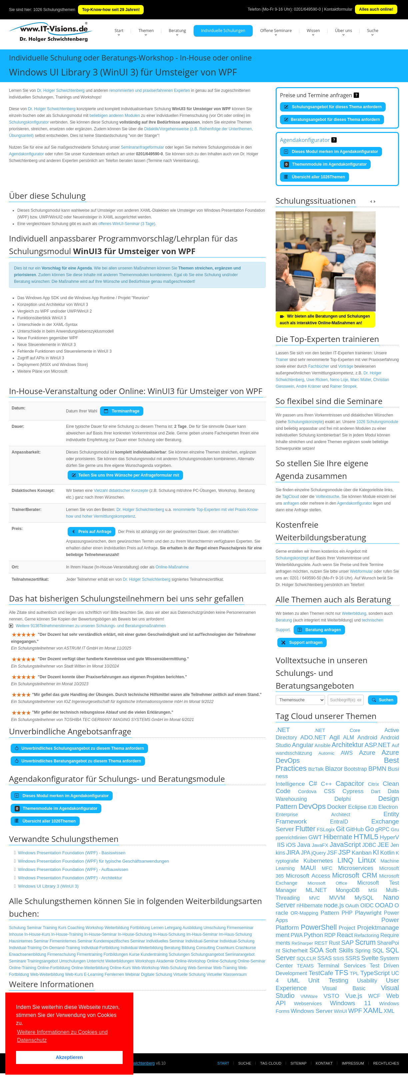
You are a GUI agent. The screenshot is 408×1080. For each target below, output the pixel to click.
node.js (334, 905)
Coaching (76, 927)
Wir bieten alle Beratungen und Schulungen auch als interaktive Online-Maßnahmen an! (325, 319)
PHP (347, 913)
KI (376, 852)
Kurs (62, 927)
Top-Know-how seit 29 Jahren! (111, 9)
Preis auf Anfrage (91, 531)
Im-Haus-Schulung (235, 934)
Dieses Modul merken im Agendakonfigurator (331, 151)
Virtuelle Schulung (189, 974)
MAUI (308, 867)
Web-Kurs (74, 974)
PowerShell (319, 927)
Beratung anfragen (319, 629)
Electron (388, 807)
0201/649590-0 (307, 9)
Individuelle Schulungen (223, 30)
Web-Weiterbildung (47, 974)
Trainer (282, 359)
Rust (334, 943)
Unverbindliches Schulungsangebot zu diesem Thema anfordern (79, 748)
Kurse (134, 954)
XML (389, 1011)
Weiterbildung (117, 927)
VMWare (309, 996)
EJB (372, 807)
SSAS (324, 958)
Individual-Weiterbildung (142, 947)
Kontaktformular (338, 9)
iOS (291, 845)
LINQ (345, 860)
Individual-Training (25, 947)
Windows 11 (350, 1003)
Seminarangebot (240, 954)
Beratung (177, 30)
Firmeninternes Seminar (71, 941)
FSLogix (326, 829)
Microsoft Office (327, 883)
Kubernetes (318, 860)
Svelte (370, 957)
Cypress (353, 791)
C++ (326, 783)
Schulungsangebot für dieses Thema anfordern (333, 107)
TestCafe (321, 972)
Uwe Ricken (317, 379)
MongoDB (347, 890)
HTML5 (366, 836)
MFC (327, 868)
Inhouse (16, 934)
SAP (347, 942)
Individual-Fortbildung (100, 947)
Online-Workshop (190, 961)
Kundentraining (154, 954)
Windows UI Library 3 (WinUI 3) (48, 886)
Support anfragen (302, 642)
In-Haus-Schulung (169, 934)
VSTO (331, 996)
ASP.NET (377, 744)
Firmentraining (89, 954)
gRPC (382, 829)
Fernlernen (114, 974)
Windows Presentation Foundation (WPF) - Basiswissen (71, 852)
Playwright (368, 912)
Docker (337, 806)
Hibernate (337, 837)
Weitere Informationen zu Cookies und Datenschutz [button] (62, 1036)
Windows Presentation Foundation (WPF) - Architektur (70, 877)
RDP (330, 935)
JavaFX (320, 845)
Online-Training (22, 967)
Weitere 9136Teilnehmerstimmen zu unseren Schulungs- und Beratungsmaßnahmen (87, 625)
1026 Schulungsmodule (377, 421)
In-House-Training (67, 934)
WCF (374, 996)
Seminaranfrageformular (142, 147)
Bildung (188, 947)
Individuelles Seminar (165, 941)
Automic (326, 753)
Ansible (323, 745)
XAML (372, 1011)
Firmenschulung (61, 954)
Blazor (334, 768)
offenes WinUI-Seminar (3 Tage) (126, 223)
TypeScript (375, 972)
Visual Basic (344, 988)
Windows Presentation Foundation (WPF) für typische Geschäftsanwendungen (93, 861)
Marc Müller (360, 379)
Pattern (330, 912)
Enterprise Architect (313, 814)
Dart (375, 791)
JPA (305, 853)
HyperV (389, 837)
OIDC (367, 905)
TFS (341, 973)
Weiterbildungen (119, 961)
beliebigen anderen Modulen (114, 115)
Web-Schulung (174, 967)
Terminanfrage (121, 411)
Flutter (305, 829)
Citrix (373, 784)
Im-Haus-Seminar (202, 934)
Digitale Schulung (156, 974)
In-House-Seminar (100, 934)
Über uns (343, 30)
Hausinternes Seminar (29, 941)
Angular (302, 744)
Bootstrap (355, 769)
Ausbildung (192, 927)
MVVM (337, 898)
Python (313, 934)
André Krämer (308, 386)
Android (367, 737)
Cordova (307, 791)
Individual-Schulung (237, 941)
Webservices (308, 1003)
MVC (314, 898)
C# (313, 783)
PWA (297, 935)
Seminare (17, 961)
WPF (355, 1010)
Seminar (34, 927)
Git (340, 829)
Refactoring (366, 935)
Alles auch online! (376, 9)
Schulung (17, 927)
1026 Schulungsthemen (54, 9)
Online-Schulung (222, 961)
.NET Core (337, 730)
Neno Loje (339, 379)
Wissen (313, 30)
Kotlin (387, 852)
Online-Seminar (251, 961)
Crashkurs (225, 947)
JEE (383, 844)
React (345, 934)
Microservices (355, 868)
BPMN (377, 768)
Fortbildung (140, 927)
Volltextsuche (327, 496)
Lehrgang (173, 927)
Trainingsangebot (42, 961)
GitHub (355, 829)
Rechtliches (386, 1063)
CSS (329, 791)
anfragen (291, 503)
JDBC (369, 845)
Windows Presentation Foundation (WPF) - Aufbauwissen (73, 869)
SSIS (338, 958)
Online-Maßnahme (172, 567)
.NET (283, 729)
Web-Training (225, 967)
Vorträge (345, 366)
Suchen (382, 700)
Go (369, 829)
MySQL (364, 897)
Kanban (362, 852)
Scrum (365, 942)
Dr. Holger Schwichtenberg (61, 90)
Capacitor (350, 783)
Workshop (95, 927)
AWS (347, 753)
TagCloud (290, 496)
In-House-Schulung (135, 934)
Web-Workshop (145, 967)
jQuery (318, 853)
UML (293, 980)
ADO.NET (313, 737)
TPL (354, 973)
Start (119, 30)
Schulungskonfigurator (29, 122)
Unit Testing (328, 980)
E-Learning (94, 974)
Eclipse (357, 806)
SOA (316, 950)
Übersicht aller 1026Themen (314, 177)
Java (303, 844)
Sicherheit (295, 950)
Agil (334, 737)
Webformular (361, 571)
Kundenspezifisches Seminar (119, 941)
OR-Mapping (304, 913)
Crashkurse (245, 947)
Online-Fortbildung (53, 967)
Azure (367, 752)
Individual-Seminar (201, 941)
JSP (344, 852)
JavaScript (345, 844)
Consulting (205, 947)
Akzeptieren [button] (69, 1057)
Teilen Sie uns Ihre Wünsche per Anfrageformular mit (125, 475)
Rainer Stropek (343, 386)
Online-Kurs (120, 967)
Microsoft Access (308, 875)
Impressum (353, 1063)
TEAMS (305, 965)
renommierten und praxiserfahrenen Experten (149, 90)
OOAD (384, 905)
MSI (372, 890)
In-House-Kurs (37, 934)
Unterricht (95, 961)
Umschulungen (72, 961)
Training (50, 927)
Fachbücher (318, 366)
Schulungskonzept (292, 558)
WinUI (340, 1011)
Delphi (342, 798)
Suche (372, 30)
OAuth (352, 905)
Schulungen (179, 954)
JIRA (293, 852)
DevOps (312, 806)
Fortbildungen (116, 954)
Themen (146, 30)
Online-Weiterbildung (90, 967)
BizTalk (315, 769)
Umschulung (214, 927)
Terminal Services (341, 965)
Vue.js (353, 995)
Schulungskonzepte (305, 421)
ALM (348, 737)
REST (320, 943)
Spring (362, 950)
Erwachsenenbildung (27, 954)
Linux (367, 860)
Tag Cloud (270, 1063)
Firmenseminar (240, 927)
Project (347, 928)
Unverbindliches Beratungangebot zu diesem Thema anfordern (78, 761)
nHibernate (310, 905)
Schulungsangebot (207, 954)
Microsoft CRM (354, 875)
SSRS (352, 958)
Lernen (157, 927)
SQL (378, 950)
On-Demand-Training (61, 947)
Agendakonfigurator (26, 154)
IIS (281, 844)
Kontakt (324, 1063)
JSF (332, 852)
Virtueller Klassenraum (227, 974)
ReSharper (302, 943)
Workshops (145, 961)
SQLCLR (306, 958)
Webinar (132, 974)
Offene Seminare (276, 30)
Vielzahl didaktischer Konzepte (121, 490)
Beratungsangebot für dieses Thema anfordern (332, 119)
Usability (367, 980)
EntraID (339, 822)
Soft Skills (339, 950)
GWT (315, 837)
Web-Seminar (200, 967)
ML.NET (316, 890)
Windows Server (312, 1011)
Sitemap (298, 1063)
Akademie (165, 961)
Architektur (348, 744)
